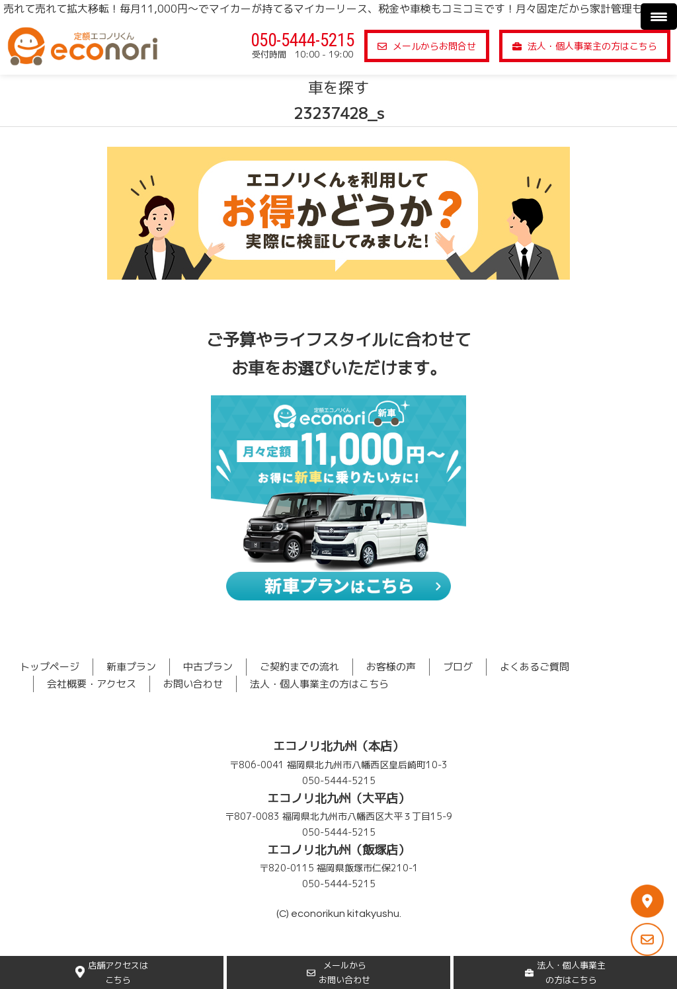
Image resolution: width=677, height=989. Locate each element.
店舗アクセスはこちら (111, 972)
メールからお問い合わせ (338, 972)
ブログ (458, 667)
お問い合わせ (193, 684)
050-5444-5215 (302, 40)
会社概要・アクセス (91, 684)
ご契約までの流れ (299, 667)
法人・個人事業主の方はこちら (584, 46)
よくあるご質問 (534, 667)
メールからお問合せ (427, 46)
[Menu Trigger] (659, 16)
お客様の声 (391, 667)
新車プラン (131, 667)
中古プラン (208, 667)
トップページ (49, 667)
